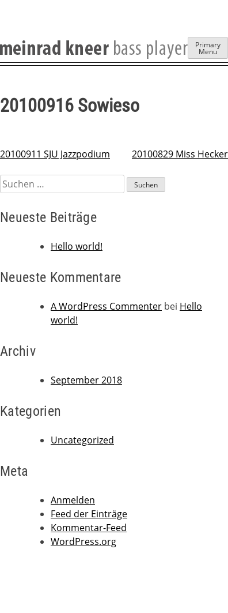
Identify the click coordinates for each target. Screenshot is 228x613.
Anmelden (73, 500)
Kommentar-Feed (89, 527)
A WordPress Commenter (106, 306)
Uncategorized (82, 440)
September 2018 (86, 380)
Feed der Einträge (89, 513)
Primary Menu (208, 48)
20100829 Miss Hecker (180, 154)
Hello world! (76, 246)
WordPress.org (83, 541)
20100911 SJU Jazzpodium (55, 154)
